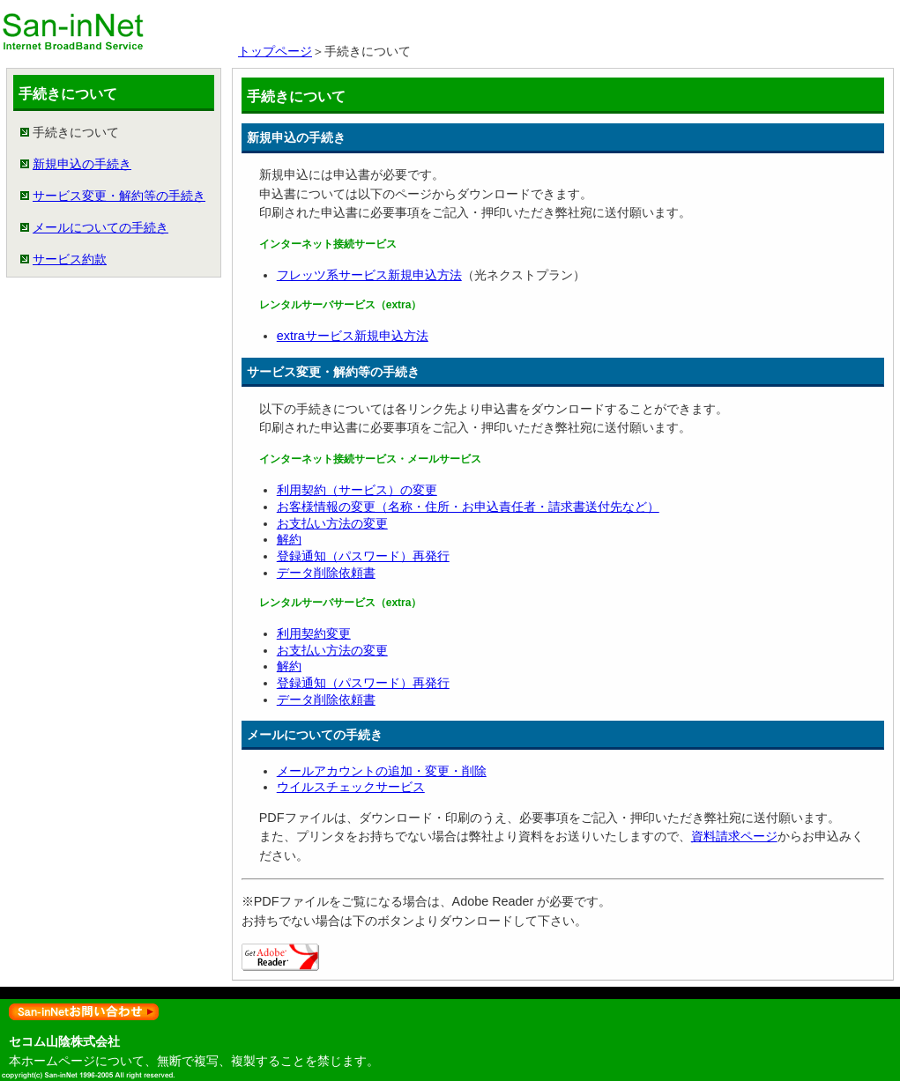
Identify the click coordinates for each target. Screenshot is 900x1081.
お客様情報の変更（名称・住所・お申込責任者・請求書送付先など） (468, 507)
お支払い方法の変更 (332, 523)
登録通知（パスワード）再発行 (363, 556)
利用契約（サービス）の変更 (357, 490)
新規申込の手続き (82, 164)
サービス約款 (70, 259)
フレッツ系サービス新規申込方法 (369, 275)
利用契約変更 (314, 633)
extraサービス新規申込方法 (352, 336)
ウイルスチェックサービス (351, 787)
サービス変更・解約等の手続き (119, 196)
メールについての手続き (100, 227)
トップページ (275, 51)
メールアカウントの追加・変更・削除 (382, 771)
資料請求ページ (734, 836)
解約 (289, 539)
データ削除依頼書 (326, 573)
